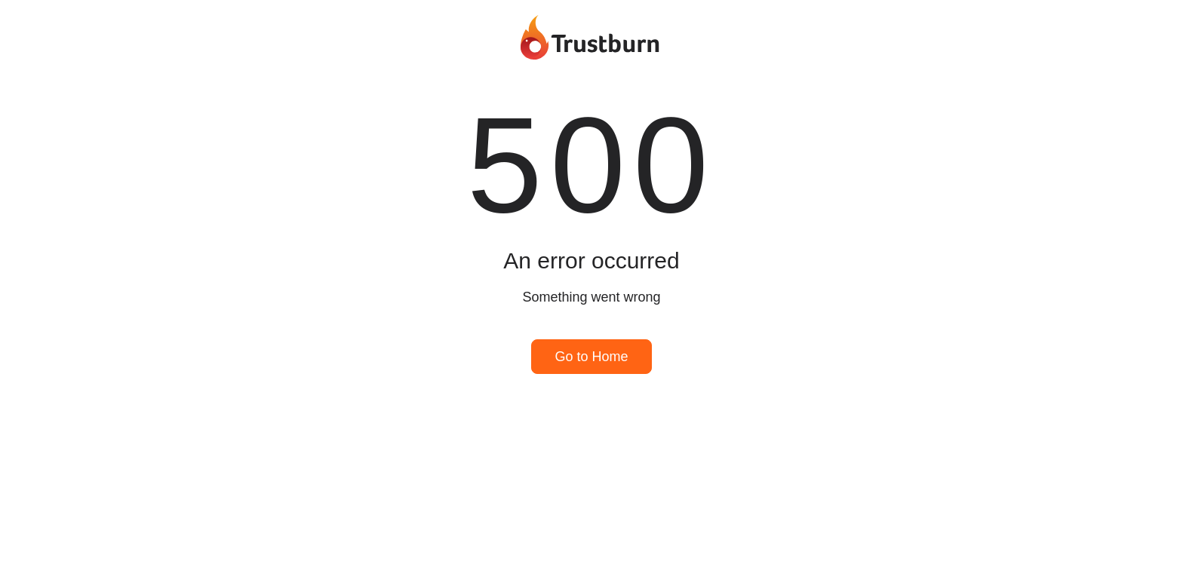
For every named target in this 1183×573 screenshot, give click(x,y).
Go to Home (591, 356)
